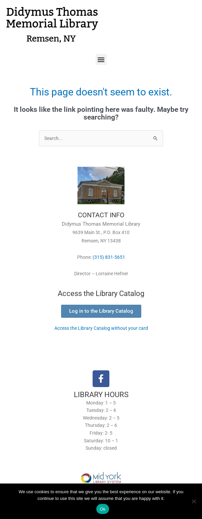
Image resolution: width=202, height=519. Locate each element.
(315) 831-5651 (109, 257)
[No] (193, 501)
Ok (102, 509)
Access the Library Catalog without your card (101, 328)
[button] (101, 59)
